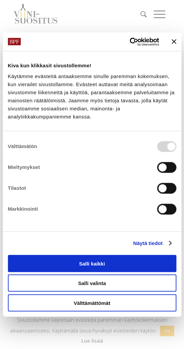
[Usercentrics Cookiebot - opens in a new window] (129, 41)
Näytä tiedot (148, 243)
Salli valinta (92, 283)
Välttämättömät (92, 303)
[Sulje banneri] (174, 41)
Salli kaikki (92, 263)
